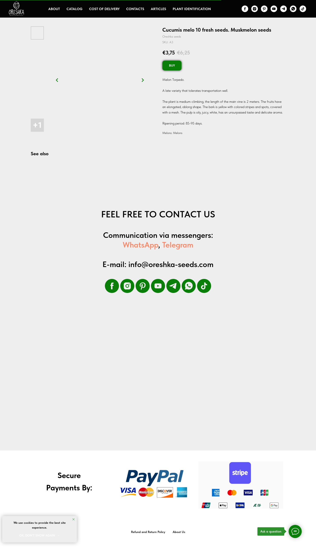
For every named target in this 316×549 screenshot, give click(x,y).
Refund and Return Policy (148, 532)
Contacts (135, 9)
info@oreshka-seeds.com (171, 264)
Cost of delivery (104, 9)
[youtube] (274, 8)
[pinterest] (264, 8)
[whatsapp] (293, 8)
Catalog (74, 9)
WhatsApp (140, 244)
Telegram (177, 244)
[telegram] (283, 8)
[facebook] (245, 8)
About (54, 9)
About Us (179, 532)
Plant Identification (192, 9)
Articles (158, 9)
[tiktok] (303, 8)
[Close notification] (73, 519)
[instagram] (254, 8)
